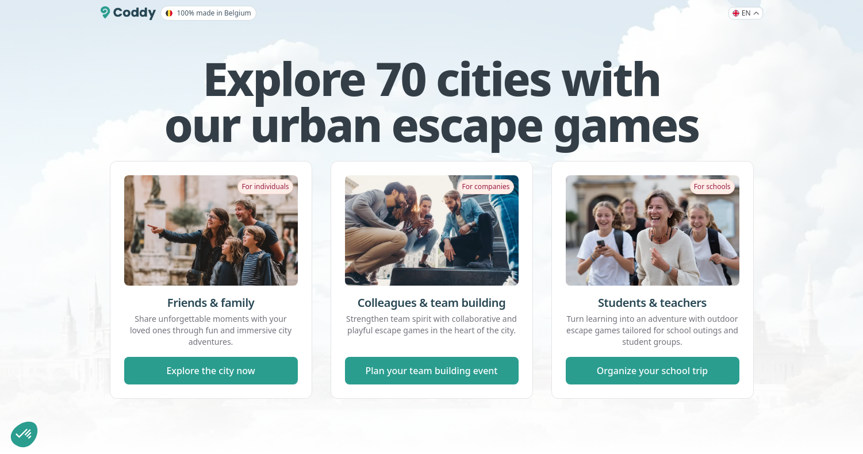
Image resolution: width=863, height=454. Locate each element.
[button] (24, 434)
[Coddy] (128, 13)
